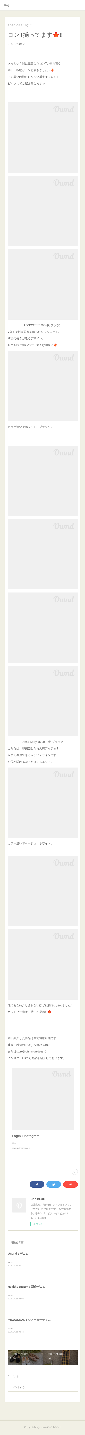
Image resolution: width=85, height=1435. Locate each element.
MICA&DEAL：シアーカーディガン (31, 1324)
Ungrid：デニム (18, 1257)
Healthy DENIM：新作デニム (26, 1291)
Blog (6, 5)
